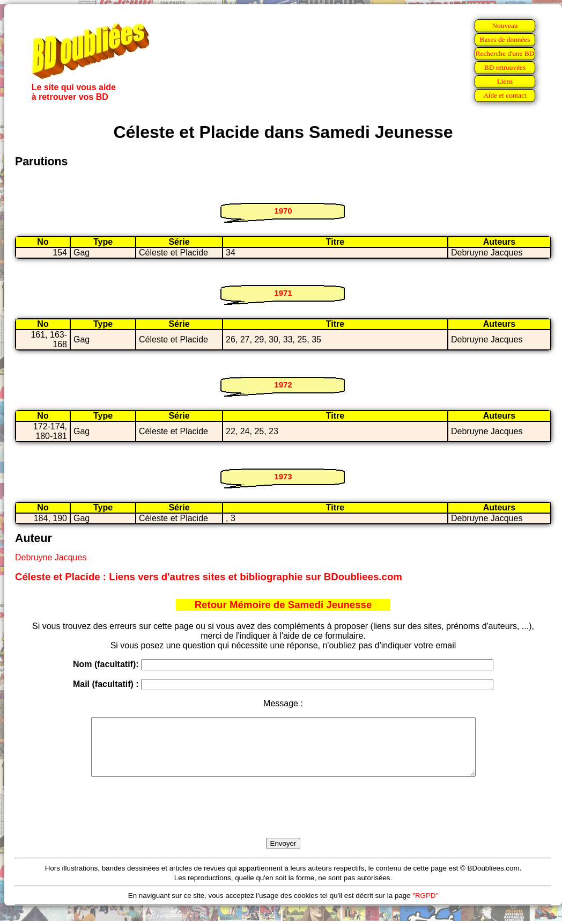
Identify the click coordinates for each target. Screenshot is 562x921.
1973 (283, 476)
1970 (283, 210)
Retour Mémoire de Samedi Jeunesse (283, 604)
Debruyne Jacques (50, 557)
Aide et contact (505, 95)
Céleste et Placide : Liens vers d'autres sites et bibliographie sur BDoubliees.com (208, 576)
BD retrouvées (505, 67)
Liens (505, 81)
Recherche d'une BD (505, 53)
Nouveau (504, 25)
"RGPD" (425, 907)
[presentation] (283, 819)
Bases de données (504, 39)
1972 (283, 384)
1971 (283, 292)
